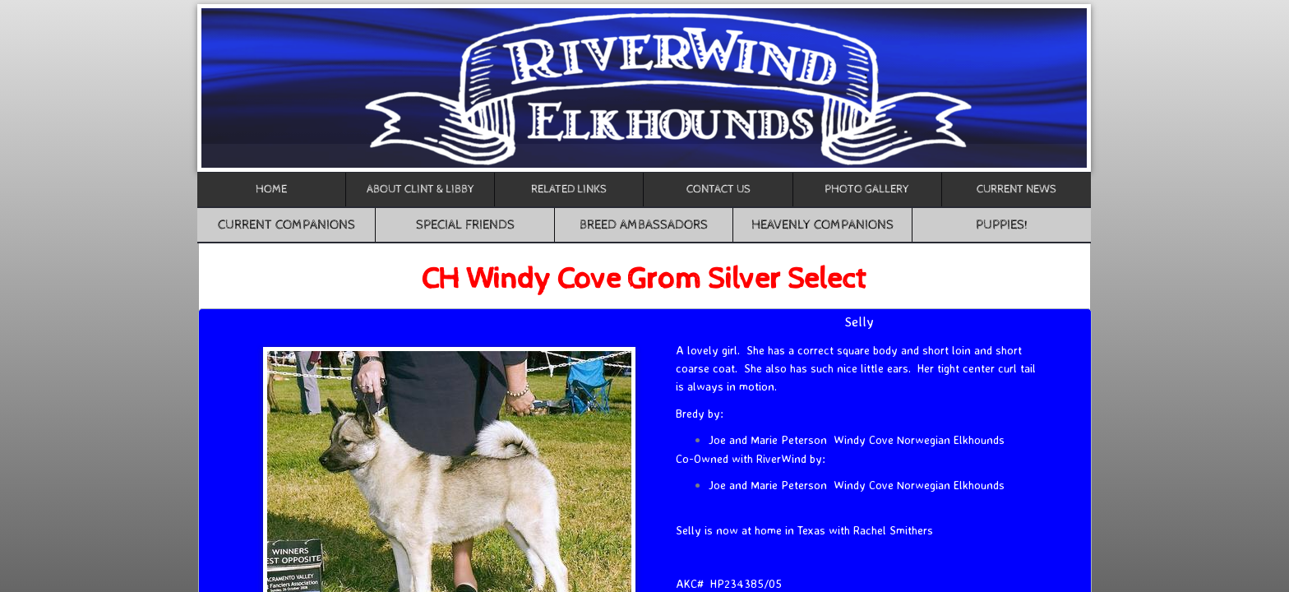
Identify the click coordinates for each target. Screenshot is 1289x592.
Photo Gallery (867, 189)
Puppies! (1002, 225)
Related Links (569, 189)
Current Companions (286, 225)
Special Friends (465, 225)
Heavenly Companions (822, 225)
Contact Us (718, 189)
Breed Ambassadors (644, 225)
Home (271, 189)
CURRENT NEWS (1016, 189)
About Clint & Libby (420, 189)
